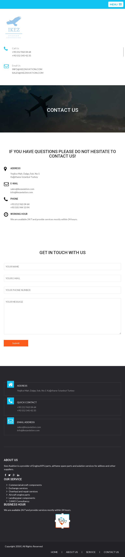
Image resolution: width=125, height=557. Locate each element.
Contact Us (111, 552)
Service (91, 552)
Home (54, 552)
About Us (72, 552)
